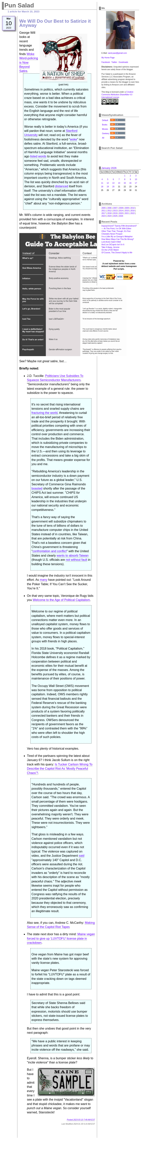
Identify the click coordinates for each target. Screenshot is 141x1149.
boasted (37, 488)
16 (130, 183)
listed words (38, 156)
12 (108, 183)
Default (105, 120)
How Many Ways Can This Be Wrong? (117, 239)
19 (108, 187)
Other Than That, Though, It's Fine (116, 231)
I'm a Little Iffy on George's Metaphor (117, 237)
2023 (103, 216)
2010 (132, 208)
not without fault (76, 559)
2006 (109, 208)
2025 (115, 216)
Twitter (114, 62)
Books (104, 125)
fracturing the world (45, 412)
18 (102, 187)
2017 (103, 213)
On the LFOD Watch (110, 250)
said (81, 855)
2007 (115, 208)
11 (102, 183)
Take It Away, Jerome (110, 247)
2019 (115, 213)
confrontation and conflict (49, 551)
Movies (105, 129)
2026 (121, 216)
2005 (103, 208)
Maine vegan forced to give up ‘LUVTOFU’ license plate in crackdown (61, 938)
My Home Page (108, 58)
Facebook (105, 62)
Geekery (105, 133)
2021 (127, 213)
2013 (115, 211)
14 (119, 183)
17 (136, 183)
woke (73, 139)
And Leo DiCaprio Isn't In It (112, 245)
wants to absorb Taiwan (72, 555)
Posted (81, 1120)
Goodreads (123, 62)
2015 (127, 211)
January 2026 (109, 168)
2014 (121, 211)
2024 (109, 216)
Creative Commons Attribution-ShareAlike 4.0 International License (117, 94)
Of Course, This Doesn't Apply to (116, 253)
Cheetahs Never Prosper (111, 234)
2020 (121, 213)
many (43, 579)
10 (136, 179)
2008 (121, 208)
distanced (61, 186)
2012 (109, 211)
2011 (103, 211)
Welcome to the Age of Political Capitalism (61, 600)
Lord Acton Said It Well (111, 242)
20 (113, 187)
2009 (127, 208)
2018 (109, 213)
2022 (132, 213)
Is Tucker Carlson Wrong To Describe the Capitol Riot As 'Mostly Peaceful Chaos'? (59, 769)
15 (125, 183)
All (103, 138)
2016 (132, 211)
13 (113, 183)
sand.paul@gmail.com (117, 53)
